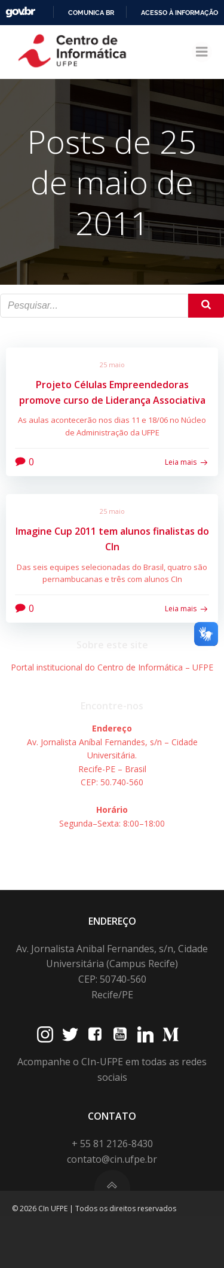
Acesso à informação (179, 12)
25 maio (112, 364)
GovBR (20, 12)
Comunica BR (91, 12)
